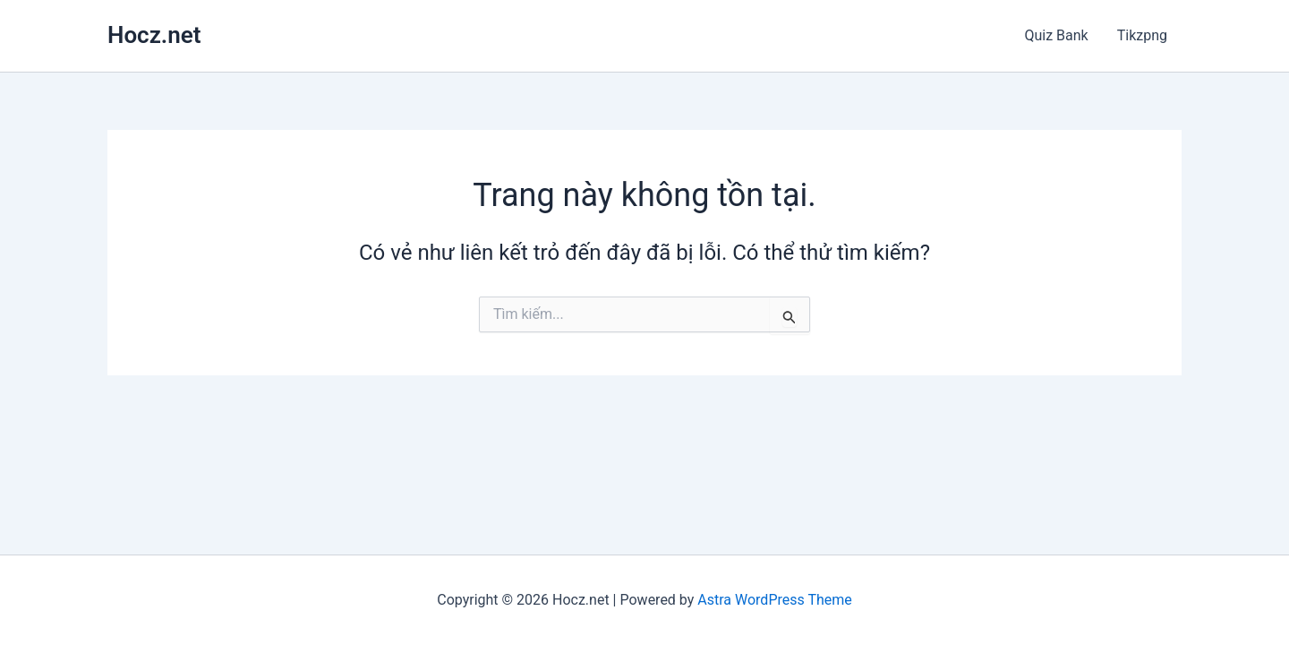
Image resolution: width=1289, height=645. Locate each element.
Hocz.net (154, 35)
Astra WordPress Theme (774, 599)
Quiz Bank (1056, 35)
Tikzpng (1142, 35)
